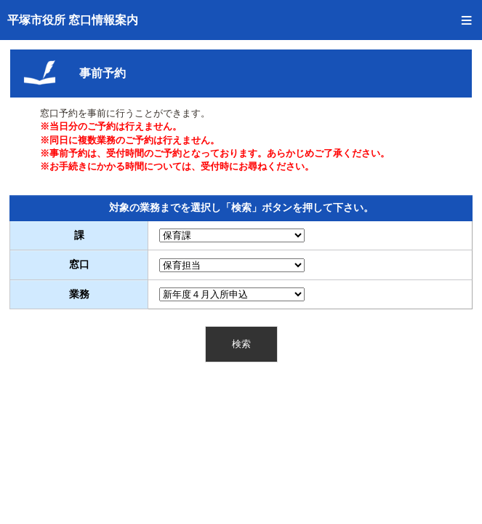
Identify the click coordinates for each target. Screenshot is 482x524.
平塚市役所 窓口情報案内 (72, 20)
